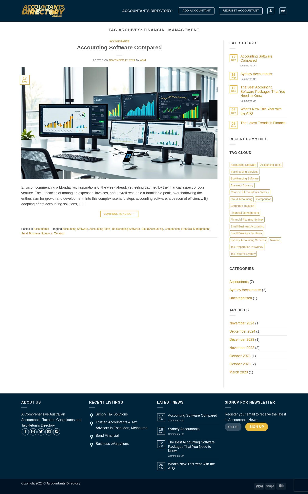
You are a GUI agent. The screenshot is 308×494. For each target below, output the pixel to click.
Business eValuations (112, 444)
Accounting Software (75, 228)
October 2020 (240, 364)
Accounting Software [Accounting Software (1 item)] (243, 164)
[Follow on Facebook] (25, 431)
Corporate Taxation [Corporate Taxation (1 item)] (242, 205)
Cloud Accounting (152, 228)
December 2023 (242, 339)
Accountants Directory (148, 11)
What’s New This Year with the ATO (261, 111)
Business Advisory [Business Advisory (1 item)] (242, 185)
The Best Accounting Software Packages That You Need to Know (262, 91)
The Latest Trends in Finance (263, 123)
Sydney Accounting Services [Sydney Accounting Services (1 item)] (248, 240)
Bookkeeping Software (126, 228)
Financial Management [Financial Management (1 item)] (245, 212)
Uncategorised (241, 298)
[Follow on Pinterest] (56, 431)
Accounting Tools (99, 228)
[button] (270, 10)
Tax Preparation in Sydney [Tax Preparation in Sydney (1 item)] (247, 246)
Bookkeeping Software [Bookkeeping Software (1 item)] (245, 178)
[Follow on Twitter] (41, 431)
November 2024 (242, 323)
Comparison (172, 228)
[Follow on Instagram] (33, 431)
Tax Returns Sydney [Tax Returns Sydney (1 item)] (243, 253)
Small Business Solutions (37, 233)
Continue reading (119, 214)
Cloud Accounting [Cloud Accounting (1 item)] (242, 199)
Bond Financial (107, 435)
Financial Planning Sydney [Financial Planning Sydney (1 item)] (247, 219)
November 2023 (242, 348)
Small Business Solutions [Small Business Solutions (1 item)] (246, 233)
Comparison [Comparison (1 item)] (263, 199)
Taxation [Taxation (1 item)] (275, 240)
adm (143, 60)
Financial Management (195, 228)
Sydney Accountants (256, 74)
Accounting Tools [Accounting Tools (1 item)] (270, 164)
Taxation (59, 233)
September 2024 (242, 331)
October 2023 (240, 356)
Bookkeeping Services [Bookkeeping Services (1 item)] (244, 171)
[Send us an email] (48, 431)
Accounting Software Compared (119, 47)
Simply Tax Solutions (112, 414)
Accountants (119, 41)
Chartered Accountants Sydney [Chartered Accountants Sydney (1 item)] (250, 192)
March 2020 (239, 372)
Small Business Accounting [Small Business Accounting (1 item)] (247, 226)
